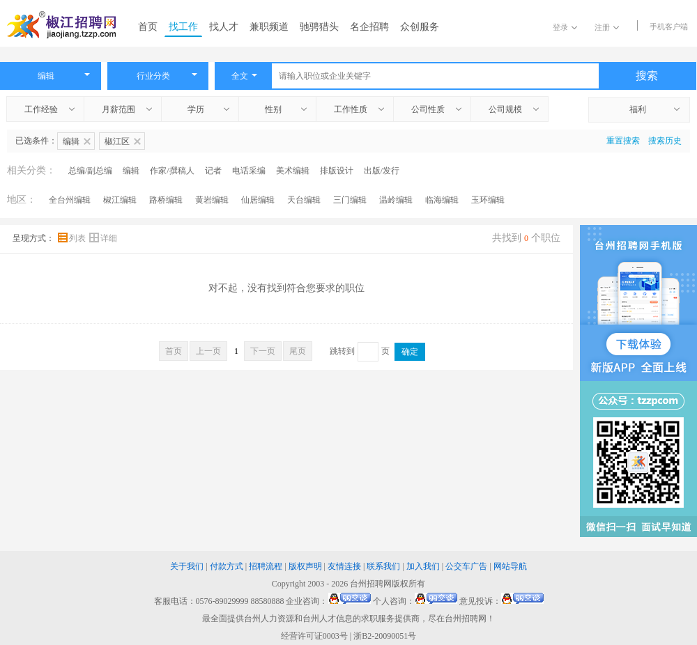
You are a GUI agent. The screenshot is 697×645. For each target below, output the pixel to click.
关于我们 (187, 566)
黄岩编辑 (212, 200)
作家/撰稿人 (172, 171)
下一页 (262, 351)
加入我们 (423, 566)
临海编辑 (442, 200)
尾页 (297, 351)
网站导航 (510, 566)
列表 (73, 238)
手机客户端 (669, 26)
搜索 (647, 75)
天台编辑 (304, 200)
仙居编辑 (258, 200)
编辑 (131, 171)
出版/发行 (381, 171)
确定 (409, 352)
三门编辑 (350, 200)
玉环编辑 (488, 200)
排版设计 (336, 171)
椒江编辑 (120, 200)
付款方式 (226, 566)
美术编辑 (292, 171)
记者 (213, 171)
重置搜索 (623, 141)
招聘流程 (265, 566)
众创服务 (419, 27)
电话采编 (249, 171)
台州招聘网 (371, 584)
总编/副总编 (90, 171)
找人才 (223, 27)
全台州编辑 (70, 200)
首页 (148, 27)
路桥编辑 (166, 200)
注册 (607, 27)
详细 (103, 238)
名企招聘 (369, 27)
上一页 (208, 351)
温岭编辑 (396, 200)
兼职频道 (269, 27)
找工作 (183, 27)
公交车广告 (466, 566)
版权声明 (305, 566)
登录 (565, 27)
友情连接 (344, 566)
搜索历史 (665, 141)
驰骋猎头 (319, 27)
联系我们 (383, 566)
